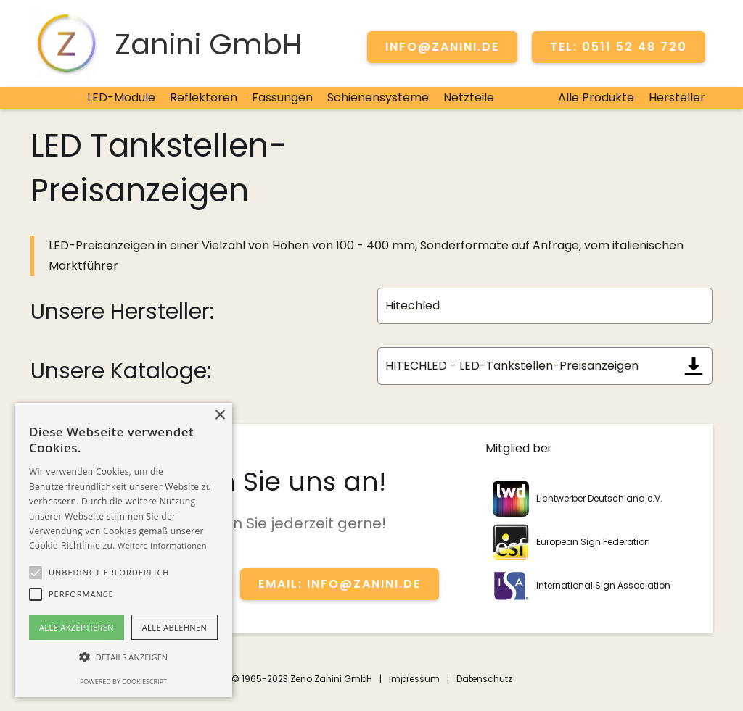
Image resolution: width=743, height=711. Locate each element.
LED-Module (121, 97)
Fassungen (282, 97)
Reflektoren (203, 97)
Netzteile (468, 97)
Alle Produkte (596, 97)
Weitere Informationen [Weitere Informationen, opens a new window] (162, 545)
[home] (166, 43)
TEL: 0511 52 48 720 (618, 46)
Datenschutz (484, 679)
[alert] (123, 550)
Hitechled (412, 305)
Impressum (414, 679)
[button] (35, 572)
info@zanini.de (442, 46)
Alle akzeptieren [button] (76, 627)
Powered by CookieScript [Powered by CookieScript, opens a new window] (123, 681)
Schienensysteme (378, 97)
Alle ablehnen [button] (174, 627)
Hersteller (677, 97)
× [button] (219, 415)
